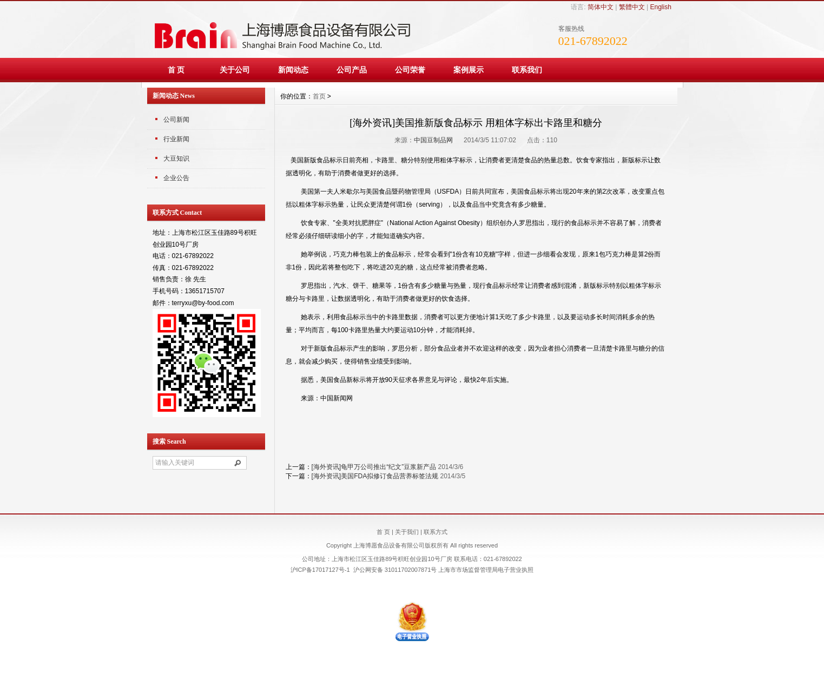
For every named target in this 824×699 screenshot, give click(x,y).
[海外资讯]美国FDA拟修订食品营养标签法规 (375, 476)
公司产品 (352, 69)
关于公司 (235, 69)
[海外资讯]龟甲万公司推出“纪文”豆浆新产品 (374, 467)
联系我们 (527, 69)
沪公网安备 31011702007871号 (395, 569)
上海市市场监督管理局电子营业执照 (485, 569)
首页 (319, 96)
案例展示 (468, 69)
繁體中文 (632, 7)
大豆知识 (176, 158)
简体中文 (601, 7)
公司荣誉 (410, 69)
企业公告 (176, 178)
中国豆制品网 (433, 140)
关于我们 (407, 532)
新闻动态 (293, 69)
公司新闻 (176, 119)
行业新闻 (176, 139)
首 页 (176, 69)
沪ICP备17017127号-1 (320, 569)
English (660, 7)
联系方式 (435, 532)
